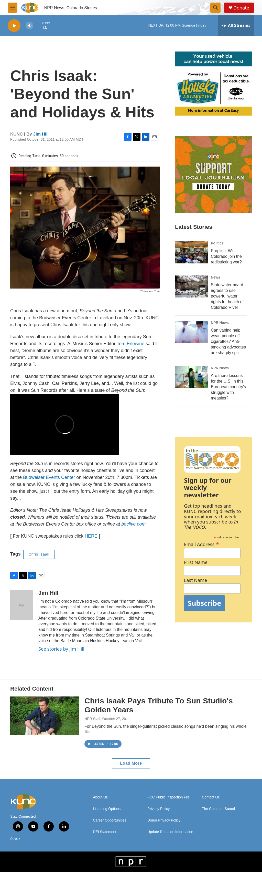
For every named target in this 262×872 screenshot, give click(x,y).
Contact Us (211, 797)
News (215, 277)
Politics (217, 243)
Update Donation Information (170, 832)
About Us (100, 797)
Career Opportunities (109, 820)
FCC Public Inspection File (168, 797)
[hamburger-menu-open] (12, 8)
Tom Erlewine (130, 343)
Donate (241, 8)
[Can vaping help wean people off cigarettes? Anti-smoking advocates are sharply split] (191, 332)
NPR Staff (92, 719)
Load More (131, 763)
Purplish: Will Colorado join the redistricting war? (226, 256)
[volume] (29, 26)
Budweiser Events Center (49, 477)
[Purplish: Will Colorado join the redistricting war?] (191, 252)
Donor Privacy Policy (163, 820)
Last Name (195, 580)
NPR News (220, 323)
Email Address (202, 543)
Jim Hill (41, 134)
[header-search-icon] (215, 8)
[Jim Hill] (21, 605)
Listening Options (107, 809)
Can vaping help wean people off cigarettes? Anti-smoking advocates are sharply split (228, 341)
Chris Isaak (39, 554)
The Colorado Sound (218, 809)
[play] (14, 26)
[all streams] (236, 25)
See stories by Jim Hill (61, 649)
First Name (196, 562)
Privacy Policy (158, 809)
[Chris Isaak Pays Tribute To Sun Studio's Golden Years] (44, 715)
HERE (91, 536)
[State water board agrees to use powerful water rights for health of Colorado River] (191, 286)
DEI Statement (104, 832)
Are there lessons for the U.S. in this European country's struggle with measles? (228, 386)
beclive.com (133, 524)
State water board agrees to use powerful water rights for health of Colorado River (227, 296)
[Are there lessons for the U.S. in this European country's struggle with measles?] (191, 377)
